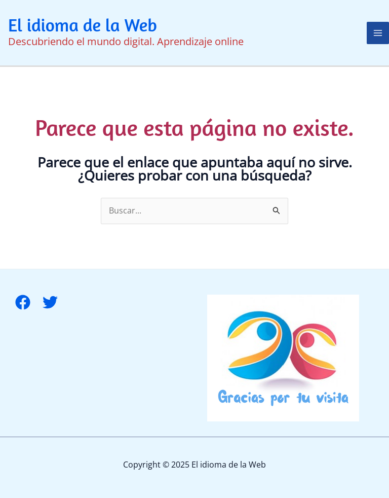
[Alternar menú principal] (378, 33)
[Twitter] (50, 302)
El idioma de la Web (82, 24)
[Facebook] (22, 302)
